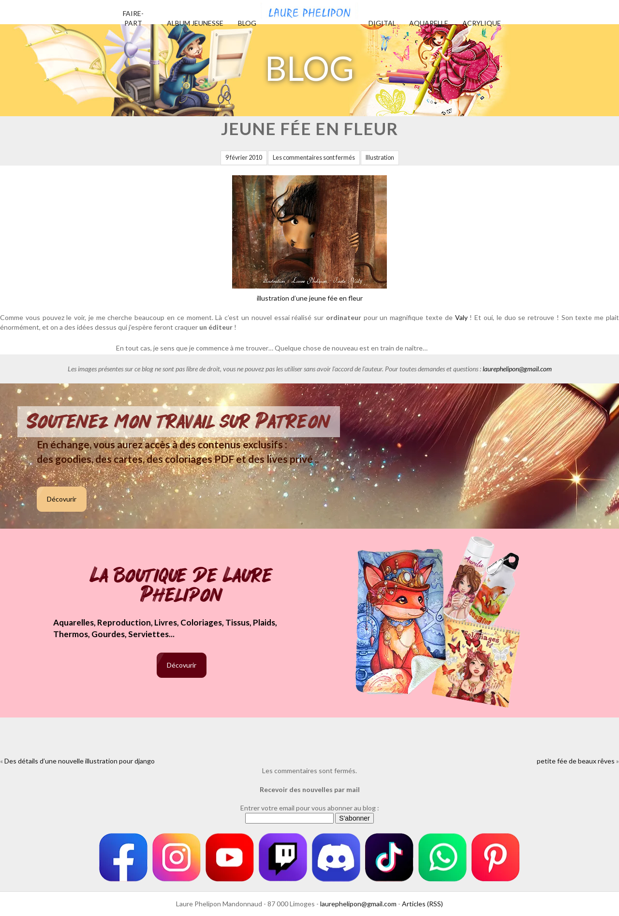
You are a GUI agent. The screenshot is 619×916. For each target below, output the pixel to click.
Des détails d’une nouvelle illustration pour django (79, 761)
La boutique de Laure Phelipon (181, 586)
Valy (461, 317)
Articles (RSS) (422, 904)
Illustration (380, 157)
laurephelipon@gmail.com (517, 369)
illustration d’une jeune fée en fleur (309, 238)
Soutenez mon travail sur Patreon (178, 422)
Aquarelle (428, 23)
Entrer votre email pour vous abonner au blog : (309, 808)
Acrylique (481, 23)
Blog (247, 23)
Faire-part (133, 18)
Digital (382, 23)
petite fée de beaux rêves (576, 761)
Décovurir (61, 499)
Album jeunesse (195, 23)
